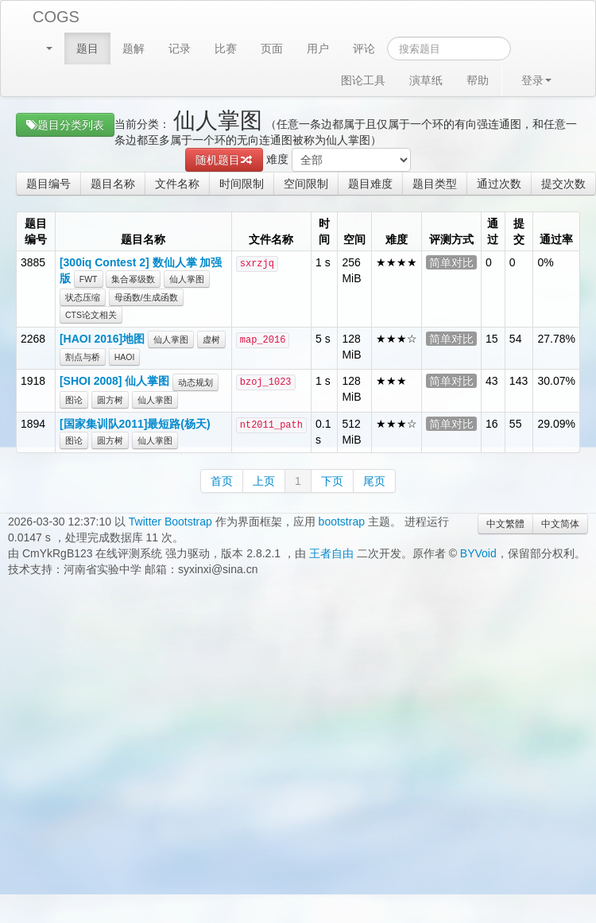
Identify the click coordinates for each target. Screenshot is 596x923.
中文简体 (560, 523)
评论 (364, 48)
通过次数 (499, 183)
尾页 (374, 481)
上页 (264, 481)
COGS (56, 16)
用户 (318, 48)
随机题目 (224, 159)
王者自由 (331, 553)
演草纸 (426, 80)
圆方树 (110, 400)
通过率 (556, 239)
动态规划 (195, 382)
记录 (179, 48)
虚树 (211, 339)
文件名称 (177, 183)
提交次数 (563, 183)
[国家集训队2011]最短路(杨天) (135, 423)
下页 (332, 481)
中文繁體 (505, 523)
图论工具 (363, 80)
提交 (518, 231)
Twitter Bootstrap (170, 521)
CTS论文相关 (91, 315)
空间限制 (306, 183)
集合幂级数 (133, 279)
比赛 (226, 48)
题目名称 (113, 183)
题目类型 (434, 183)
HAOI (124, 357)
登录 (536, 80)
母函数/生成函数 (146, 297)
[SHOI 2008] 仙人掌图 (114, 380)
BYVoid (478, 553)
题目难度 (370, 183)
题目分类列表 (65, 124)
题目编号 (48, 183)
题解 (133, 48)
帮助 (477, 80)
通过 (492, 231)
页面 (272, 48)
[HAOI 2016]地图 (102, 338)
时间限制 (241, 183)
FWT (88, 279)
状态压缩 (82, 297)
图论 (74, 400)
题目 (87, 48)
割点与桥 (82, 357)
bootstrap (342, 521)
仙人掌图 (186, 279)
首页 (222, 481)
